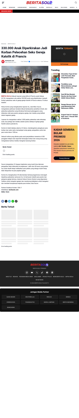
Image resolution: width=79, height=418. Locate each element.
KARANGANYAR (22, 7)
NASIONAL (73, 7)
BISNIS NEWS (11, 307)
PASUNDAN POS (29, 302)
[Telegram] (9, 201)
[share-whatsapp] (19, 201)
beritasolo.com (13, 190)
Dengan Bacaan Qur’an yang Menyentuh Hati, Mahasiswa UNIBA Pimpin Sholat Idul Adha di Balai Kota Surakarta (69, 106)
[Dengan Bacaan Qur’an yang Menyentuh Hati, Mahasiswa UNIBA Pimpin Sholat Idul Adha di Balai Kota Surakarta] (55, 108)
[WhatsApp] (12, 201)
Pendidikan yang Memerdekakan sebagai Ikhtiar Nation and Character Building (69, 86)
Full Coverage (64, 64)
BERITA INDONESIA (68, 302)
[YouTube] (32, 272)
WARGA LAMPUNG (49, 302)
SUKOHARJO (33, 7)
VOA (19, 187)
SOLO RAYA (64, 7)
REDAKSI (15, 276)
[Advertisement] (39, 27)
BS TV (47, 283)
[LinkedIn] (52, 272)
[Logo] (39, 264)
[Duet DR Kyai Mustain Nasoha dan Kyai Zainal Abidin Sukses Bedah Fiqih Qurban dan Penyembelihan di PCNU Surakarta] (55, 97)
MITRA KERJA (69, 276)
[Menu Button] (3, 2)
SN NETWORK (39, 280)
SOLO (56, 7)
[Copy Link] (16, 201)
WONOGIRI (12, 7)
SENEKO (68, 297)
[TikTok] (42, 272)
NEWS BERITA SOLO (58, 276)
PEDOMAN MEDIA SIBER (26, 276)
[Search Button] (76, 2)
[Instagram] (27, 272)
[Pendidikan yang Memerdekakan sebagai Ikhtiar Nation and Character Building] (55, 87)
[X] (6, 201)
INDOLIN (49, 297)
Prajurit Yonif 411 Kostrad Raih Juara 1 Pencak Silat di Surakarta (69, 116)
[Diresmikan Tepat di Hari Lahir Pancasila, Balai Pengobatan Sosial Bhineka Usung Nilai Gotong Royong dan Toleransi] (55, 77)
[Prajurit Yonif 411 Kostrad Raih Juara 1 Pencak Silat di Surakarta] (55, 118)
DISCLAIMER (37, 276)
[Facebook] (2, 201)
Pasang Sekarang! (64, 158)
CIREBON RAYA (11, 302)
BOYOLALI (49, 7)
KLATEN (41, 7)
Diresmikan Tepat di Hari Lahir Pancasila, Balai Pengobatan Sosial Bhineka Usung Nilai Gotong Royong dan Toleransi (69, 76)
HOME (4, 7)
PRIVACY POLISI (47, 276)
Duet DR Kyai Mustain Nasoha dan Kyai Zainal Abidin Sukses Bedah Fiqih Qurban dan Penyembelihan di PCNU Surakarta (69, 96)
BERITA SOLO (38, 283)
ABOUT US (9, 276)
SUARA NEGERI (11, 297)
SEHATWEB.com (29, 297)
